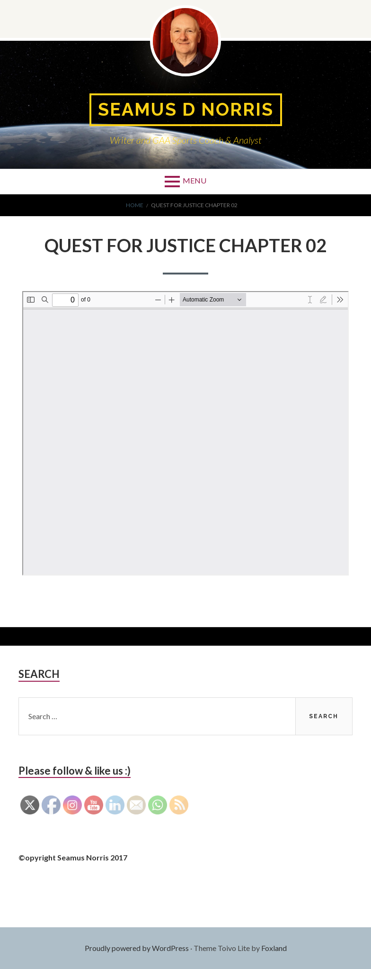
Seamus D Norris (185, 109)
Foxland (274, 947)
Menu (194, 180)
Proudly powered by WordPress (137, 947)
